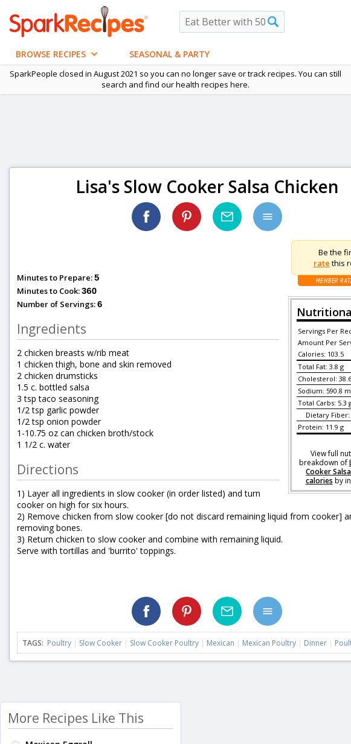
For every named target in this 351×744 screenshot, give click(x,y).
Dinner (315, 643)
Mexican (220, 643)
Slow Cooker (100, 643)
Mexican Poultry (269, 643)
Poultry (59, 643)
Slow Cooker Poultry (164, 643)
